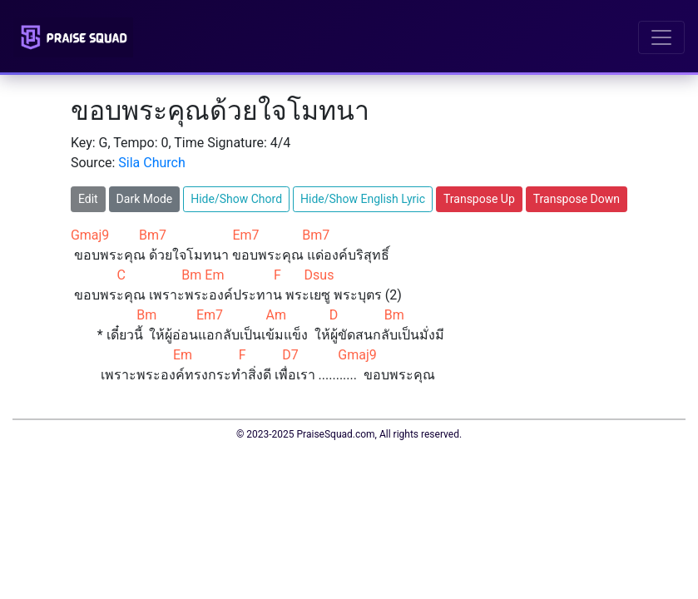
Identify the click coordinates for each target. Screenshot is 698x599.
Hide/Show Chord (236, 198)
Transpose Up (479, 198)
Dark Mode (144, 198)
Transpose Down (576, 198)
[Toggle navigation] (661, 37)
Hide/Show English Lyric (362, 198)
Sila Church (151, 163)
